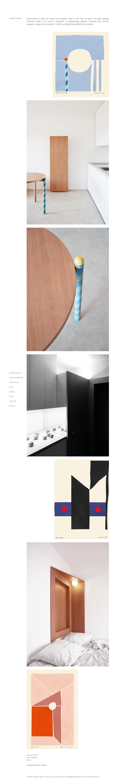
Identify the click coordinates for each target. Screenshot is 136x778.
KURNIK (12, 392)
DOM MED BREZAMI (16, 378)
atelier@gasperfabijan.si (74, 777)
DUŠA (11, 387)
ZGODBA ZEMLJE (15, 373)
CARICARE (13, 401)
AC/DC (11, 396)
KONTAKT (12, 406)
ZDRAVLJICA (13, 382)
